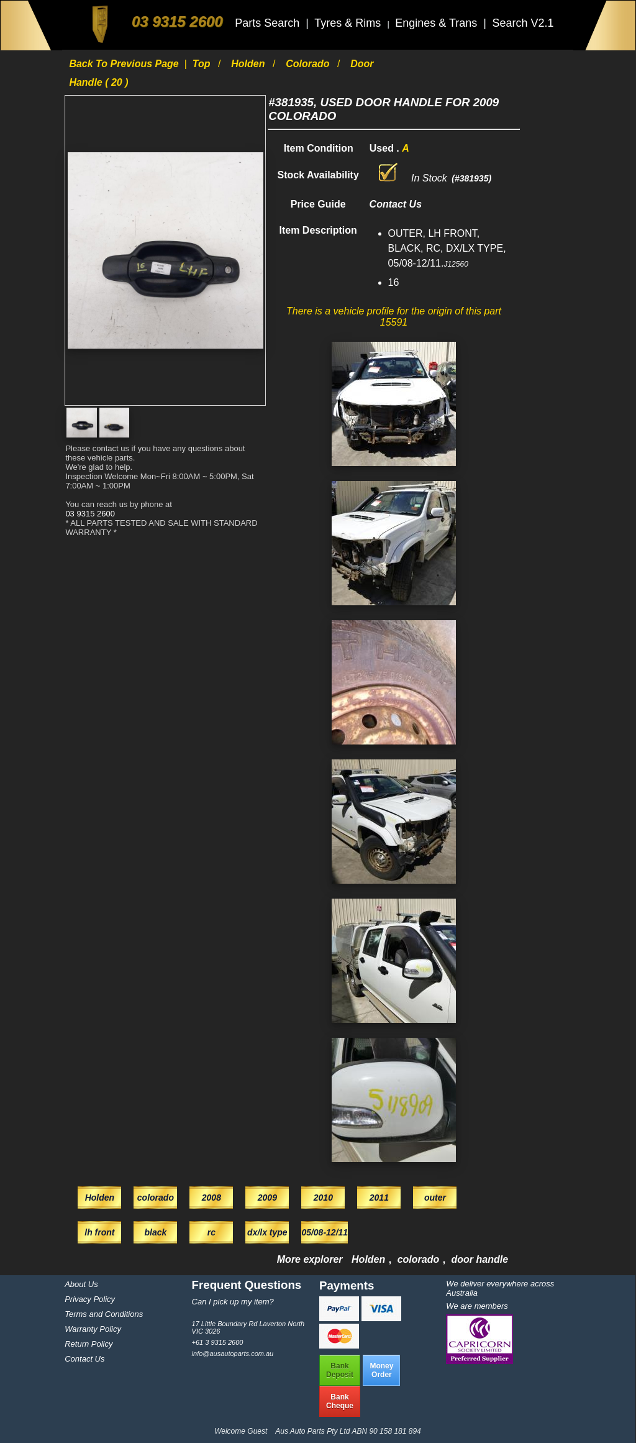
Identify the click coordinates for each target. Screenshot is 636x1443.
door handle (480, 1259)
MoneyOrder (381, 1370)
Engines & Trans (437, 23)
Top (203, 63)
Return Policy (88, 1344)
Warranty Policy (93, 1329)
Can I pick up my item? (233, 1301)
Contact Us (84, 1358)
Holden (249, 63)
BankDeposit (339, 1370)
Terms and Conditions (104, 1314)
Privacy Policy (90, 1299)
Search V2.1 (522, 23)
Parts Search (268, 23)
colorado (309, 63)
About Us (81, 1284)
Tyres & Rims (349, 23)
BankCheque (339, 1401)
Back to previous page (125, 63)
